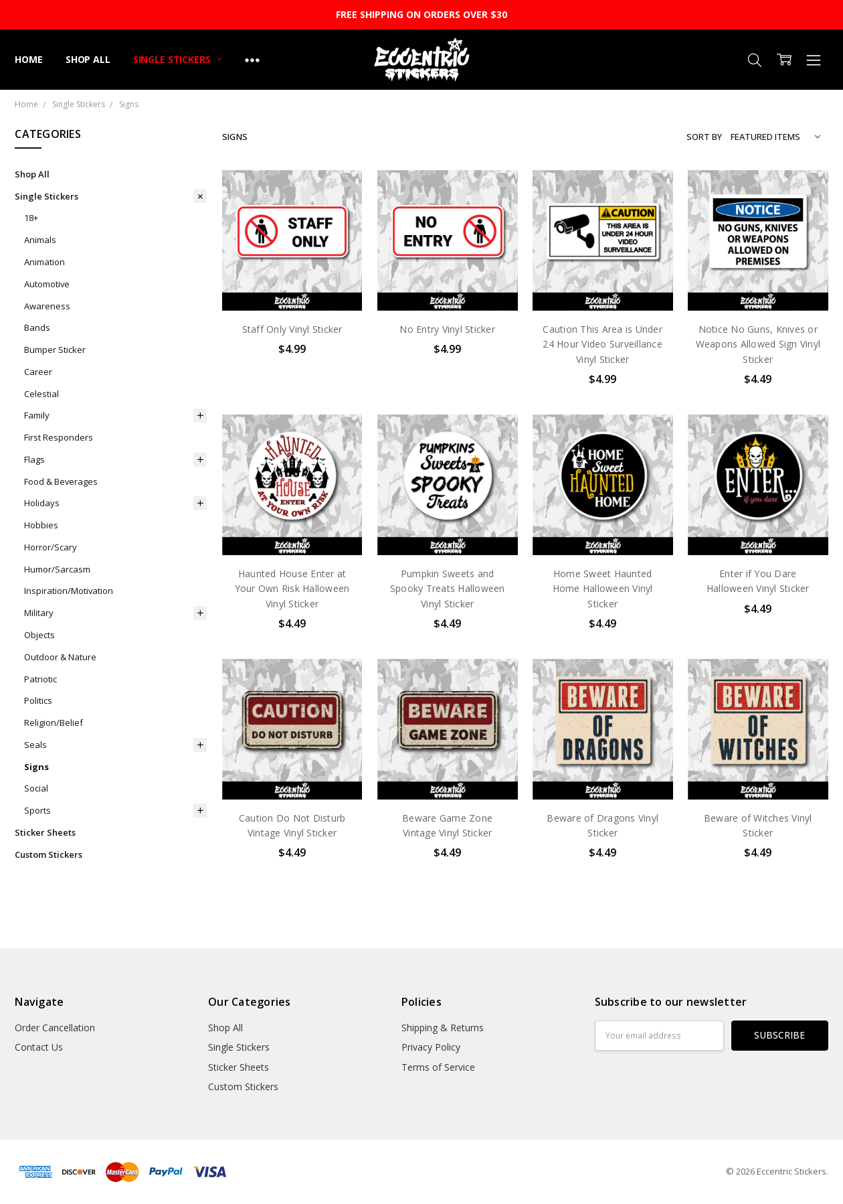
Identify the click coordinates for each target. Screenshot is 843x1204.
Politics (38, 700)
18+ (31, 218)
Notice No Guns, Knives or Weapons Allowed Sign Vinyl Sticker (758, 344)
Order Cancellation (55, 1027)
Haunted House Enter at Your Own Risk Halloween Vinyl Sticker (292, 588)
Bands (37, 327)
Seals (35, 745)
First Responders (58, 437)
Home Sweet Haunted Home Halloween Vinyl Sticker (603, 588)
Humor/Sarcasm (57, 569)
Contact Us (39, 1047)
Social (36, 788)
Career (38, 372)
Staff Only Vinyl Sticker (292, 329)
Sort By (704, 137)
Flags (34, 459)
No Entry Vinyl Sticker (447, 329)
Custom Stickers (48, 854)
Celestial (41, 394)
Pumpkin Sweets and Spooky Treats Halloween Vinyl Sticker (447, 588)
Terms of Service (438, 1067)
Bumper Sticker (55, 350)
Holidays (42, 503)
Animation (44, 262)
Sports (37, 810)
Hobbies (41, 525)
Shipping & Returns (442, 1027)
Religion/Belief (53, 723)
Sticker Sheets (45, 832)
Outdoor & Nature (60, 657)
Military (39, 613)
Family (37, 415)
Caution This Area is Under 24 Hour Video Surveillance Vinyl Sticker (602, 344)
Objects (39, 635)
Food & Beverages (61, 481)
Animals (40, 240)
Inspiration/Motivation (68, 591)
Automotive (47, 284)
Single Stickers (178, 59)
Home (28, 59)
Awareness (47, 306)
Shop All (88, 59)
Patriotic (40, 679)
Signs (36, 767)
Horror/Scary (50, 547)
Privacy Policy (430, 1047)
